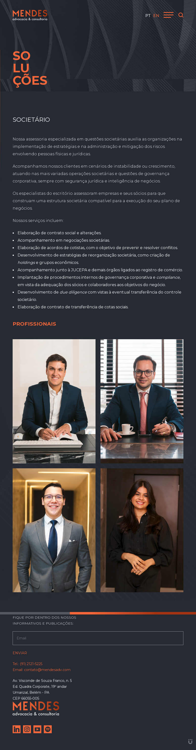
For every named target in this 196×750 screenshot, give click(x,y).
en (156, 15)
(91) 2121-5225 (31, 664)
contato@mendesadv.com (47, 670)
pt (148, 15)
